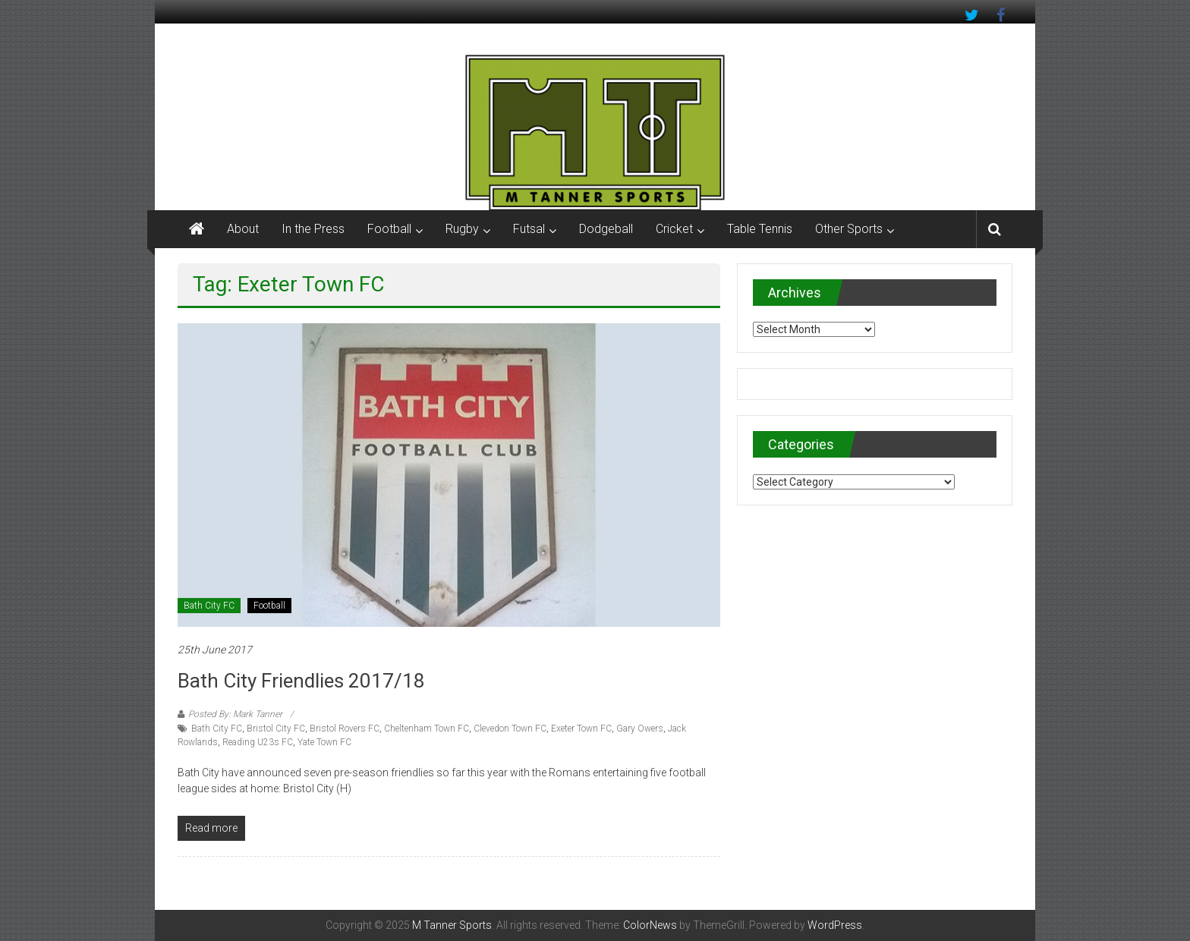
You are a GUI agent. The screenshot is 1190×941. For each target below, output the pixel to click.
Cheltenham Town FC (426, 728)
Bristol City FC (276, 728)
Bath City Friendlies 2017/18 (301, 680)
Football (389, 229)
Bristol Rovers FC (344, 728)
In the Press (313, 229)
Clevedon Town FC (510, 728)
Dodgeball (606, 229)
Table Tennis (759, 229)
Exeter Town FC (581, 728)
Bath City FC (209, 605)
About (243, 229)
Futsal (529, 229)
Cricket (674, 229)
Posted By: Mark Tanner (235, 714)
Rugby (462, 229)
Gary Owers (639, 728)
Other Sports (849, 229)
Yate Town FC (324, 742)
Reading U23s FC (257, 742)
